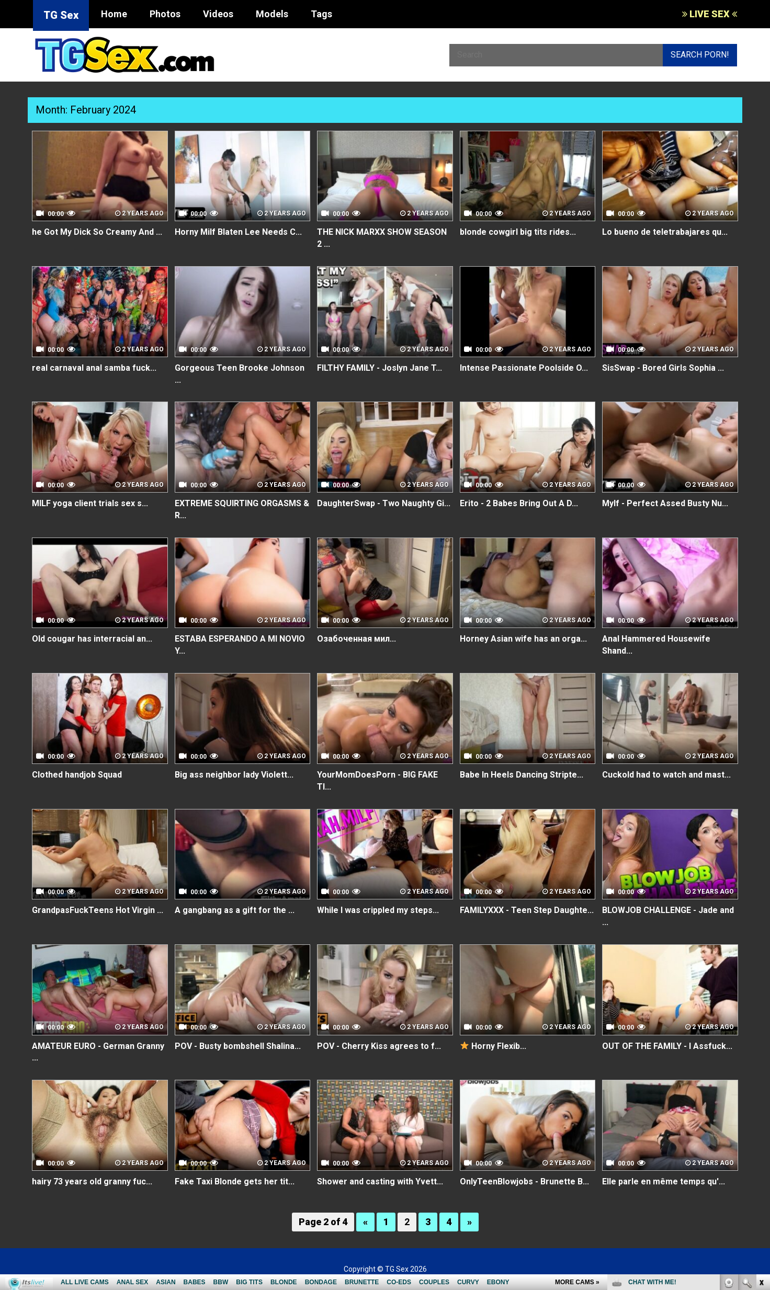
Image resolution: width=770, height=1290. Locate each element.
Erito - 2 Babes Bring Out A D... (519, 503)
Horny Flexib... (493, 1046)
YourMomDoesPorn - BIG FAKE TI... (377, 781)
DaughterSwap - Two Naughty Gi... (383, 503)
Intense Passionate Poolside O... (524, 368)
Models (272, 13)
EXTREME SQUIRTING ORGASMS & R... (242, 509)
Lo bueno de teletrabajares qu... (665, 232)
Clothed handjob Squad (77, 775)
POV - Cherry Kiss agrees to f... (379, 1046)
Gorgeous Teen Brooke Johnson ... (239, 374)
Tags (321, 13)
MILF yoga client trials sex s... (90, 503)
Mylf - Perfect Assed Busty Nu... (665, 503)
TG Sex (60, 15)
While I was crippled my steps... (378, 910)
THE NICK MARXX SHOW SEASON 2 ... (382, 238)
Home (114, 13)
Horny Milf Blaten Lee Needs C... (238, 232)
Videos (218, 13)
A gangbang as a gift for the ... (235, 910)
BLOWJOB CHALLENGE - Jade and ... (668, 916)
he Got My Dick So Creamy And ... (97, 232)
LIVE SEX (709, 13)
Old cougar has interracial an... (92, 639)
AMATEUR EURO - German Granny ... (98, 1052)
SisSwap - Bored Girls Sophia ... (663, 368)
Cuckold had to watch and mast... (666, 775)
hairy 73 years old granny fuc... (92, 1181)
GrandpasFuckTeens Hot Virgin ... (97, 910)
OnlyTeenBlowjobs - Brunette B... (524, 1181)
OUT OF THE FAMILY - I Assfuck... (667, 1046)
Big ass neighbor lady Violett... (234, 775)
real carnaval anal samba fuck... (94, 368)
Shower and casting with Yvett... (380, 1181)
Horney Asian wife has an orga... (523, 639)
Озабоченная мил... (356, 639)
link (760, 1126)
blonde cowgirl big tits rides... (518, 232)
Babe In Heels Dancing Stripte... (521, 775)
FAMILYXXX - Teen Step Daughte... (527, 910)
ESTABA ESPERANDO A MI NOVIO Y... (240, 645)
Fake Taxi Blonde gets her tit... (235, 1181)
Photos (165, 13)
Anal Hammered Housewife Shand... (656, 645)
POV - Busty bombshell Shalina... (238, 1046)
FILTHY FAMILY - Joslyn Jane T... (379, 368)
